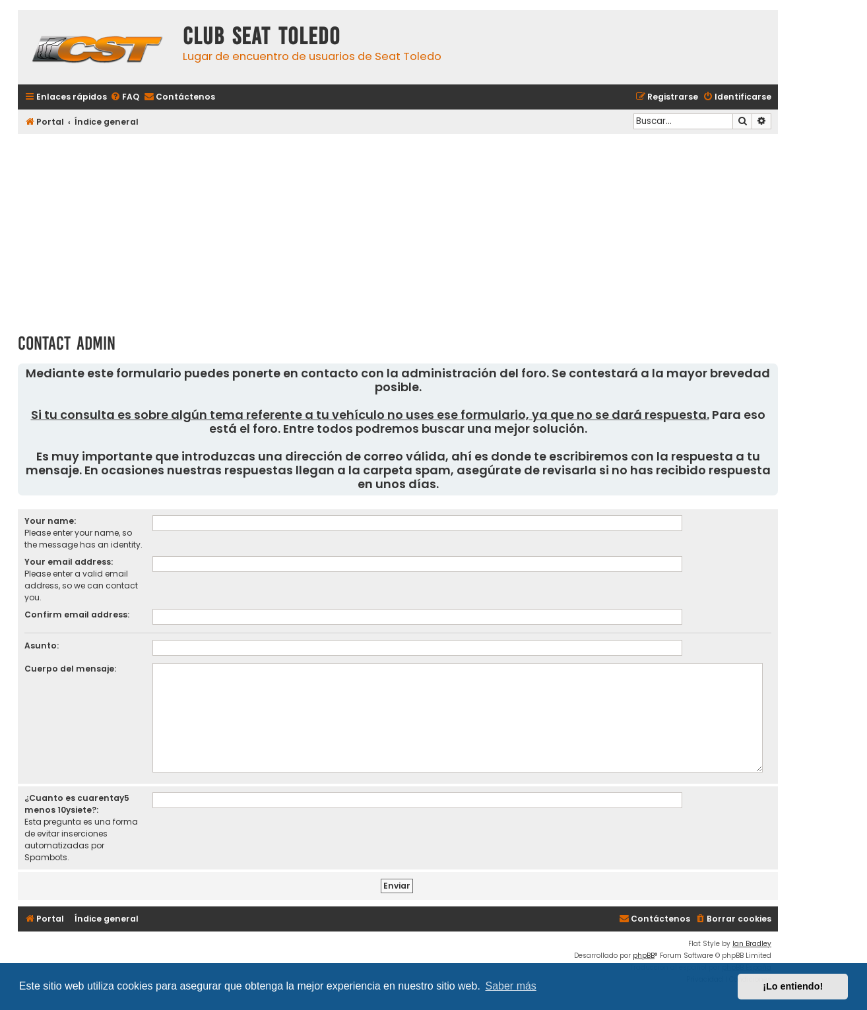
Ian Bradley (751, 944)
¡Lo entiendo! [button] (793, 986)
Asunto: (41, 645)
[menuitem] (124, 97)
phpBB (644, 956)
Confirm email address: (76, 614)
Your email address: (68, 561)
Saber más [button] (511, 986)
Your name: (50, 520)
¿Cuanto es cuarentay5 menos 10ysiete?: (76, 803)
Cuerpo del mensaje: (70, 668)
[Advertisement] (398, 229)
